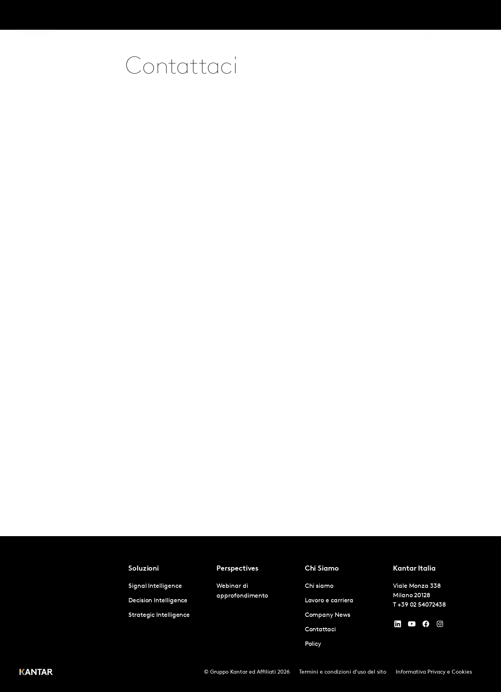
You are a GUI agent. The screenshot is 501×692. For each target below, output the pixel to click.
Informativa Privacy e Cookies (434, 672)
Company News (327, 615)
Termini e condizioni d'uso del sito (342, 672)
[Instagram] (440, 625)
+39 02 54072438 (422, 605)
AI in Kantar (174, 15)
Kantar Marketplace (281, 15)
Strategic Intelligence (159, 615)
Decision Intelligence (157, 601)
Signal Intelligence (155, 586)
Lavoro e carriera (383, 15)
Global (460, 15)
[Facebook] (426, 625)
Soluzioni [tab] (88, 15)
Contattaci (429, 15)
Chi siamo (338, 15)
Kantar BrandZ (221, 15)
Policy (313, 644)
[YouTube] (397, 625)
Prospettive (131, 15)
